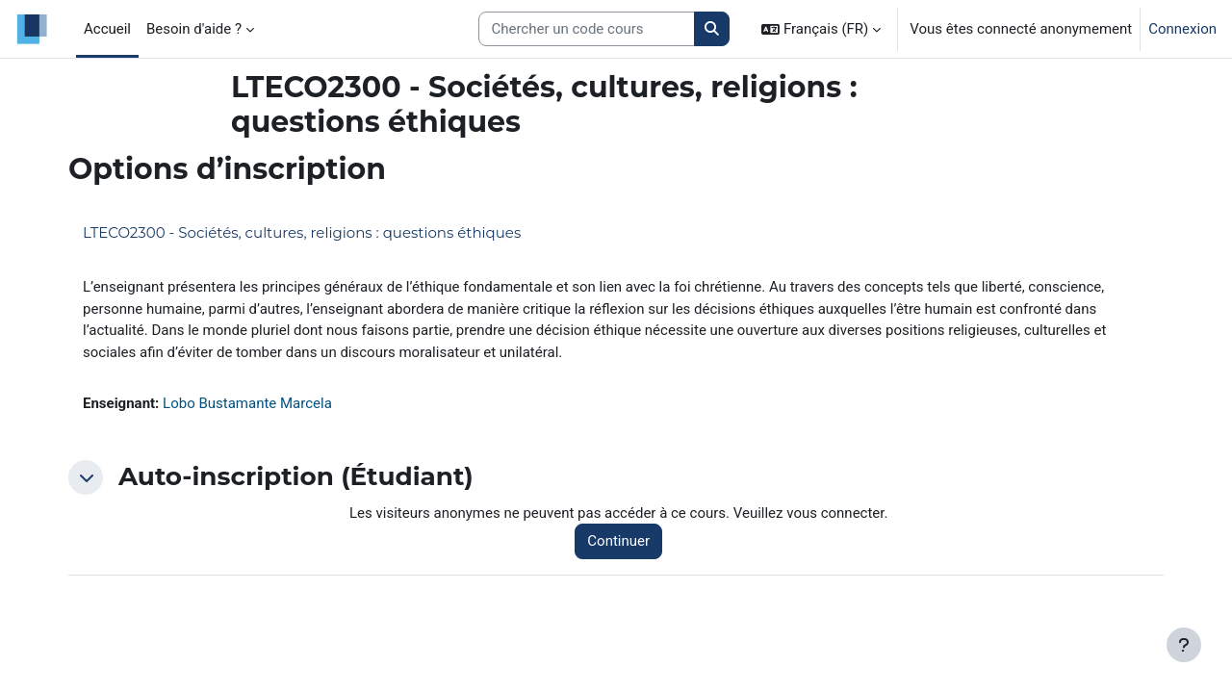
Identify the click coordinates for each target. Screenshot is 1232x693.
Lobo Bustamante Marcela (247, 403)
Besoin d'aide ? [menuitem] (194, 29)
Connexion (1182, 29)
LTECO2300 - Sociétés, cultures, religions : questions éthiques (302, 232)
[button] (821, 29)
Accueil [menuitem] (107, 29)
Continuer (618, 541)
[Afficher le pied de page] (1184, 645)
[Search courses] (586, 29)
